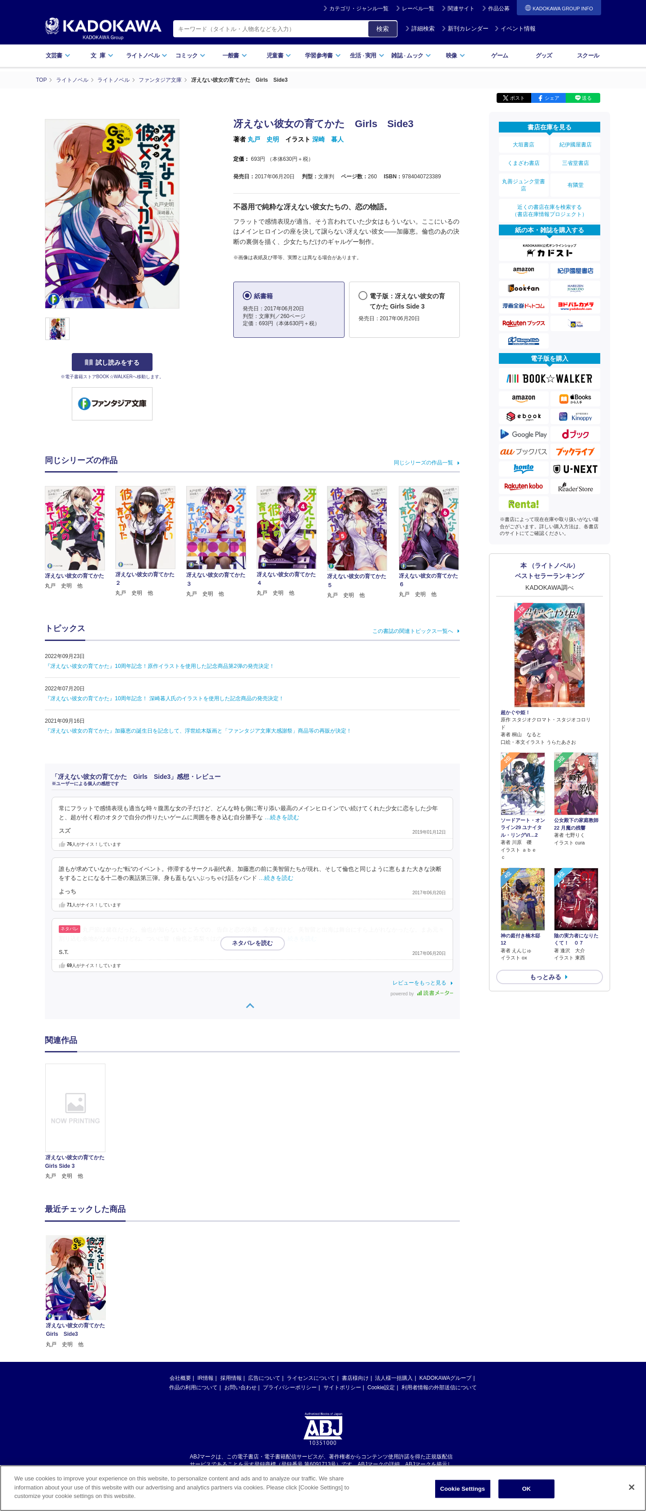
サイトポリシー (342, 1387)
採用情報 (231, 1378)
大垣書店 (523, 144)
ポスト (517, 98)
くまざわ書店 (523, 163)
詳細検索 (420, 28)
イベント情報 (515, 28)
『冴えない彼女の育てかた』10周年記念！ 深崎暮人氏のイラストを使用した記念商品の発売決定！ (164, 698)
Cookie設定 (381, 1387)
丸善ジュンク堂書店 (523, 185)
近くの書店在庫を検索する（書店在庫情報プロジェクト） (549, 210)
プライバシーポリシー (290, 1387)
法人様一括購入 (394, 1378)
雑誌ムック (411, 55)
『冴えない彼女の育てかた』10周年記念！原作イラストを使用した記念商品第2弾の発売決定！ (160, 666)
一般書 (235, 55)
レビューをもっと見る (419, 983)
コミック (190, 55)
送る (587, 98)
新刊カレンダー (465, 28)
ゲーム (499, 55)
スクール (588, 55)
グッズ (544, 55)
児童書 (278, 55)
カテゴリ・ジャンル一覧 (358, 8)
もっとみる (545, 977)
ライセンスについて (311, 1378)
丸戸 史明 (263, 139)
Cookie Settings (462, 1488)
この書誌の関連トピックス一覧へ (412, 631)
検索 (382, 28)
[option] (80, 1122)
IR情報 (205, 1378)
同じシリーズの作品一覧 (423, 462)
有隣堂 (575, 185)
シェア (552, 98)
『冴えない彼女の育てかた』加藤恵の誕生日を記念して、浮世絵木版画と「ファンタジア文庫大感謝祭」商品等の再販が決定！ (198, 731)
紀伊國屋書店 (575, 144)
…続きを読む (282, 817)
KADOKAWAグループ (445, 1378)
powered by (422, 993)
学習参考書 (323, 55)
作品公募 (499, 8)
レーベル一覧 (418, 8)
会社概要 (180, 1378)
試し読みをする (112, 362)
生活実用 (367, 55)
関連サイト (461, 8)
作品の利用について (193, 1387)
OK (526, 1488)
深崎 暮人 (328, 139)
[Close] (632, 1487)
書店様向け (355, 1378)
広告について (264, 1378)
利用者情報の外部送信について (439, 1387)
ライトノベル (146, 55)
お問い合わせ (240, 1387)
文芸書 (58, 55)
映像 (455, 55)
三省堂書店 (575, 163)
